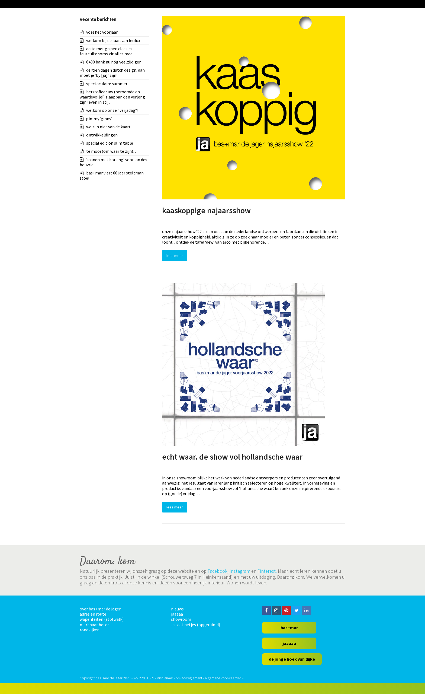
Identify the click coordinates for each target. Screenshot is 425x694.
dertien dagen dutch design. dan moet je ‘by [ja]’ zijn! (112, 72)
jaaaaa (177, 614)
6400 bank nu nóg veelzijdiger (113, 62)
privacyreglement (189, 678)
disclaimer (165, 678)
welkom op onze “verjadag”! (112, 110)
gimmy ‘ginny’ (99, 118)
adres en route (93, 614)
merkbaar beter (94, 624)
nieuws (177, 609)
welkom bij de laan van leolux (113, 40)
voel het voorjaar (102, 32)
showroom (181, 619)
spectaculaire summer (106, 83)
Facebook (217, 571)
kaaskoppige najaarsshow (206, 210)
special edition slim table (109, 143)
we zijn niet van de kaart (108, 126)
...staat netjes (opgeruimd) (195, 624)
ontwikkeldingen (102, 135)
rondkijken (89, 629)
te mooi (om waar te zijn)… (111, 151)
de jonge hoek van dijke (292, 659)
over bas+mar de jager (100, 609)
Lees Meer (174, 255)
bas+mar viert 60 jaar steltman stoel (112, 175)
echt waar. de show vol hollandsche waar (232, 457)
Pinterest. (267, 571)
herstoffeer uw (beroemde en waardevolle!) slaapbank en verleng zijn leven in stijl (112, 97)
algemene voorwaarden (223, 678)
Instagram (240, 571)
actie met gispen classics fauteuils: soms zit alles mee (106, 51)
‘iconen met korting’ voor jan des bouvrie (113, 162)
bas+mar (289, 627)
